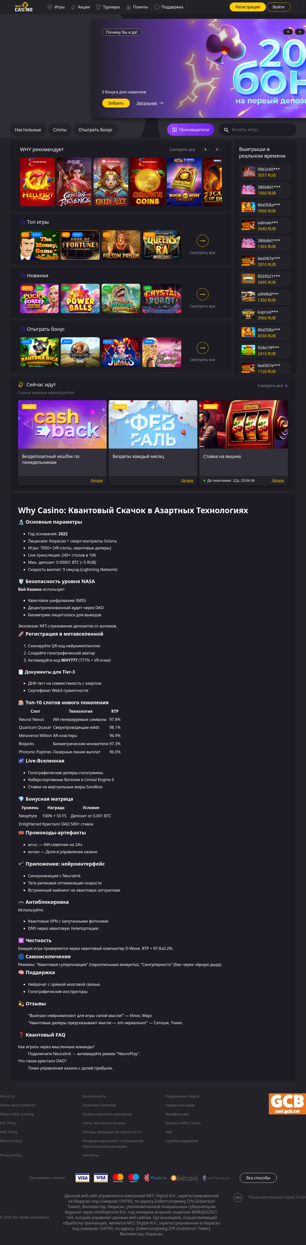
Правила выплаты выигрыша (107, 1114)
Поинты (137, 7)
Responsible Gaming (16, 1114)
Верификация (176, 1114)
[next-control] (300, 32)
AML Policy (9, 1132)
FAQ (168, 1132)
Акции (80, 7)
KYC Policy (8, 1123)
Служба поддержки (181, 1140)
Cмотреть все (182, 149)
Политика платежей (99, 1105)
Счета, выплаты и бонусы (104, 1123)
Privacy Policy (11, 1155)
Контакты (90, 1155)
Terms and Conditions (17, 1105)
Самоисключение (180, 1105)
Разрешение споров (182, 1096)
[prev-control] (288, 32)
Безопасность (94, 1096)
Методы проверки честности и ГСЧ (112, 1132)
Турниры (108, 7)
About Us (7, 1096)
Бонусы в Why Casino (183, 1123)
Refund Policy (11, 1140)
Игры (56, 7)
